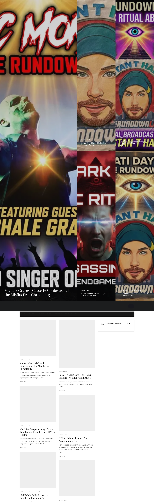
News (34, 314)
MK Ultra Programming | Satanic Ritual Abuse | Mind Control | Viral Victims (37, 432)
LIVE (28, 314)
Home (23, 314)
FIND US (74, 314)
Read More (23, 381)
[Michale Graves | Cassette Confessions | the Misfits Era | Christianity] (38, 150)
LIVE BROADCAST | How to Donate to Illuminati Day (34, 496)
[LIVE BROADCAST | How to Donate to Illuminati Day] (135, 226)
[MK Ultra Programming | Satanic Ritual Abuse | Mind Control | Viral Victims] (135, 75)
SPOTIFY (41, 314)
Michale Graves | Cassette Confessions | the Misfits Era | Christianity (35, 366)
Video (30, 359)
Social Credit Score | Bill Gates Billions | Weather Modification (75, 376)
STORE (49, 314)
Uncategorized (33, 492)
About (66, 314)
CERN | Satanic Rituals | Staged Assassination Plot (75, 439)
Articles (22, 359)
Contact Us (57, 314)
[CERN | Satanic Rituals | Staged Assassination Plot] (96, 226)
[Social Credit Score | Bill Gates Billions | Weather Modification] (96, 75)
